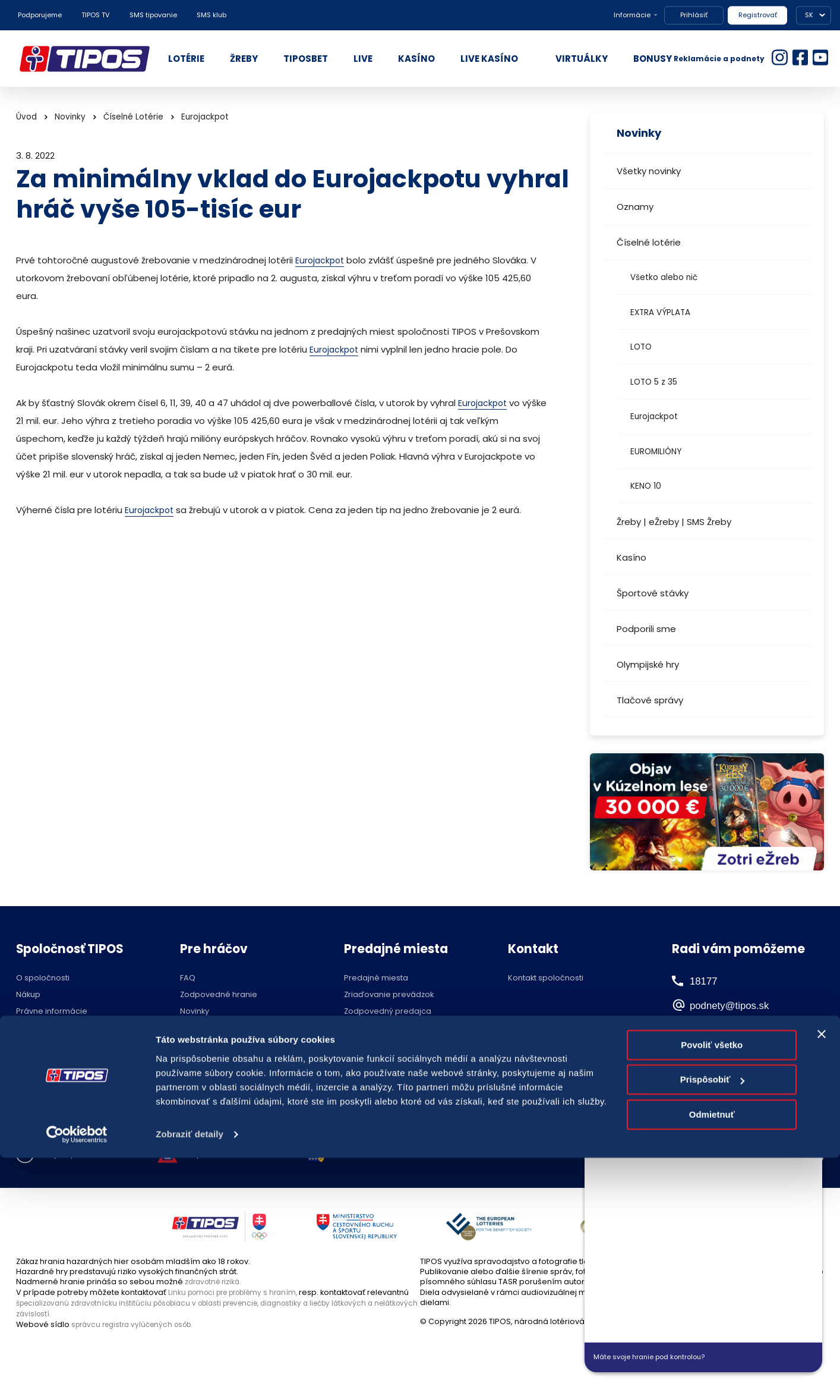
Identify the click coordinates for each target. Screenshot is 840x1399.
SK (809, 15)
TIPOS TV (95, 15)
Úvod (26, 116)
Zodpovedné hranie (218, 995)
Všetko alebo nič (663, 277)
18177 (704, 980)
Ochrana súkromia (52, 1028)
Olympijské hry (648, 664)
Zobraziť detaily (189, 1375)
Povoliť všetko (712, 1286)
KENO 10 (645, 486)
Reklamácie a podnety (719, 59)
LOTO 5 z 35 (653, 382)
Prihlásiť (694, 15)
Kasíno (631, 557)
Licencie (195, 1061)
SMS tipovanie (153, 15)
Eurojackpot (654, 416)
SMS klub (211, 15)
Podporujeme (40, 15)
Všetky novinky (649, 171)
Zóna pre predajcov (382, 1028)
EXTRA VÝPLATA (660, 312)
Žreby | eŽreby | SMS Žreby (674, 521)
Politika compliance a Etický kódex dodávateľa (81, 1048)
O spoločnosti (43, 978)
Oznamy (635, 206)
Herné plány (203, 1028)
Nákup (28, 995)
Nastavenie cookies (390, 1155)
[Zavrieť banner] (821, 1275)
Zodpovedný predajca (387, 1012)
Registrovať (757, 15)
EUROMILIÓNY (655, 451)
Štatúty (193, 1044)
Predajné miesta (376, 978)
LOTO (641, 347)
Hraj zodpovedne (76, 1155)
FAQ (187, 978)
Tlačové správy (650, 700)
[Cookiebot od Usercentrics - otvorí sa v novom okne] (77, 1376)
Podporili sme (646, 629)
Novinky (70, 116)
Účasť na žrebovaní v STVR (231, 1078)
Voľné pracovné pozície (63, 1069)
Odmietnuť (712, 1356)
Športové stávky (653, 593)
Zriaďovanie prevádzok (389, 995)
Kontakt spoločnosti (545, 978)
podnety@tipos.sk (744, 1005)
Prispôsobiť (712, 1321)
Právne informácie (51, 1012)
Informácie (632, 15)
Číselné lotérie (649, 242)
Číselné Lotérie (133, 116)
